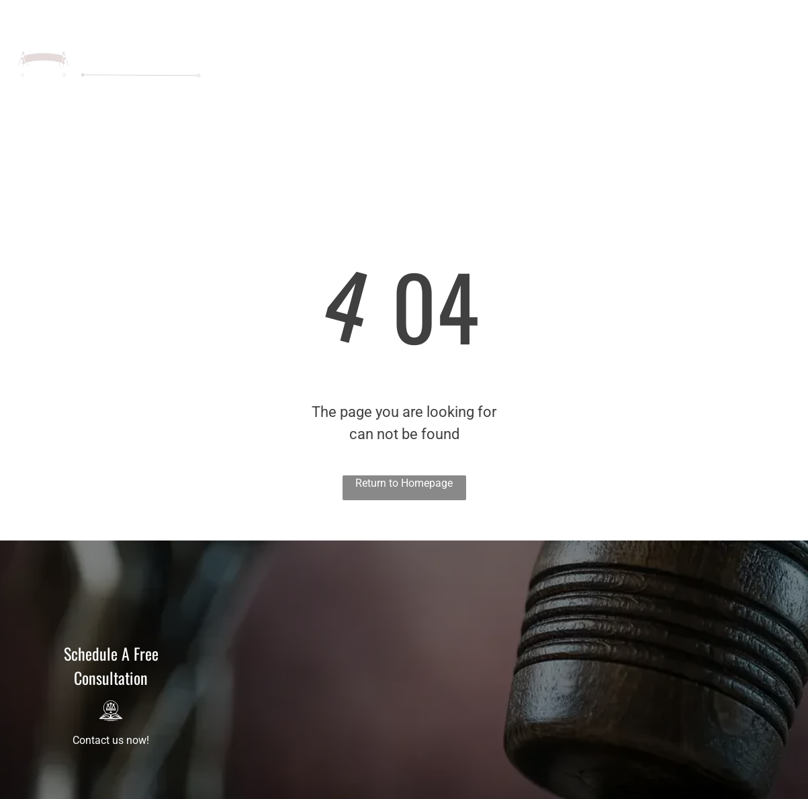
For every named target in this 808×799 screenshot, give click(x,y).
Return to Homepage (404, 483)
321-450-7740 (718, 14)
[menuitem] (339, 51)
